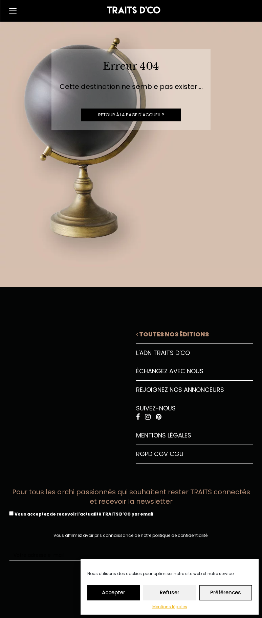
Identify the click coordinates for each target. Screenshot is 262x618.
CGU (176, 454)
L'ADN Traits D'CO (163, 353)
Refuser (169, 592)
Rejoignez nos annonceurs (180, 389)
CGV (161, 454)
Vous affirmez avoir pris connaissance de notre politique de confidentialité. (131, 535)
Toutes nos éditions (172, 334)
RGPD (144, 454)
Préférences (225, 592)
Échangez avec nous (169, 371)
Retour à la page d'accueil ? (131, 115)
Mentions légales (169, 607)
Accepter (113, 592)
